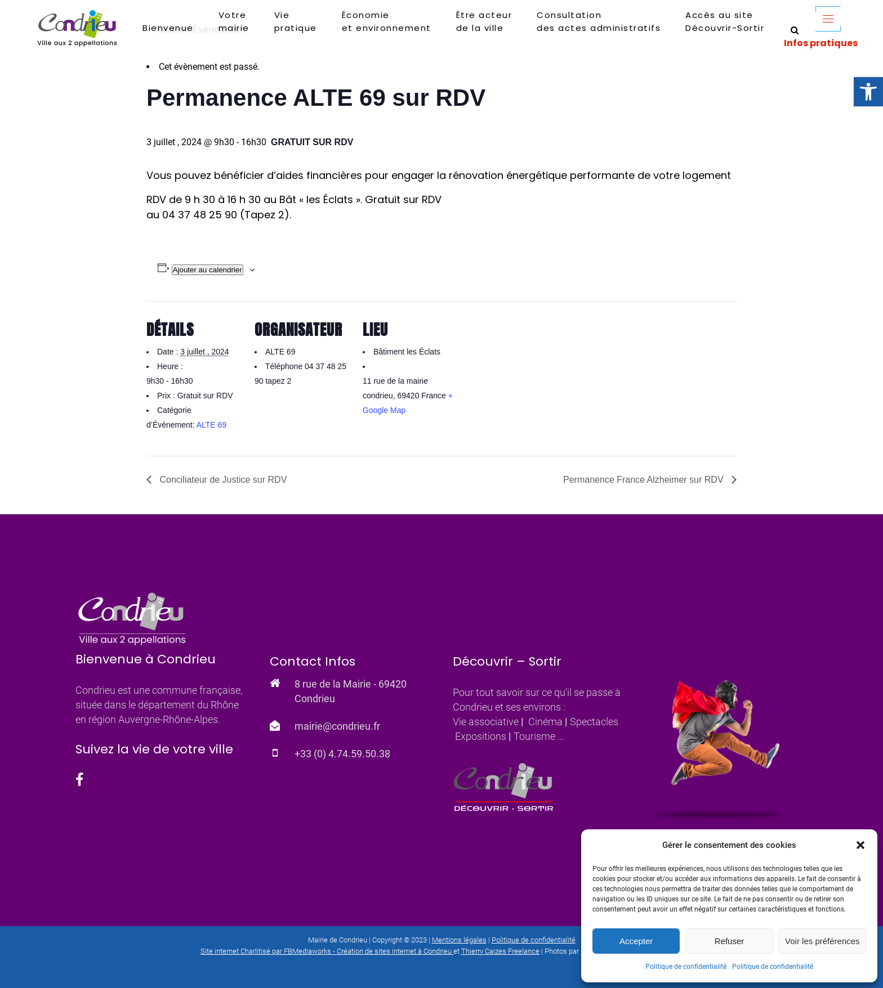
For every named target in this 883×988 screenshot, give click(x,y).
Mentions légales (459, 940)
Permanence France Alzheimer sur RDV (644, 479)
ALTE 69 (211, 424)
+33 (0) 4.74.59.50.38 (342, 754)
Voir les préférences (822, 941)
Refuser (729, 941)
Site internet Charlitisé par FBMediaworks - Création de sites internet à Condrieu (326, 951)
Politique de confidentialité (685, 967)
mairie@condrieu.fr (337, 726)
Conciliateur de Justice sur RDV (222, 479)
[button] (868, 91)
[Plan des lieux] (530, 378)
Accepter (636, 941)
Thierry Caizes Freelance (500, 951)
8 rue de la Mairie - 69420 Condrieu (351, 691)
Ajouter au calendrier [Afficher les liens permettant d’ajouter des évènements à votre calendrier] (207, 270)
